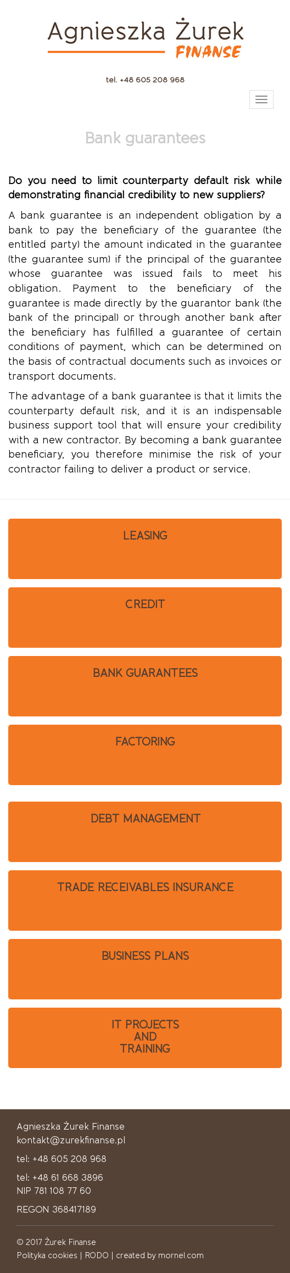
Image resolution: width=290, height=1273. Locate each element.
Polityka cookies (46, 1255)
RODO (97, 1255)
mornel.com (181, 1255)
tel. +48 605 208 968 (145, 80)
